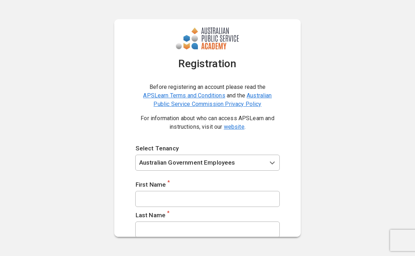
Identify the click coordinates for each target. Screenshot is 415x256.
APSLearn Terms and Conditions (184, 95)
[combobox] (208, 162)
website (234, 126)
